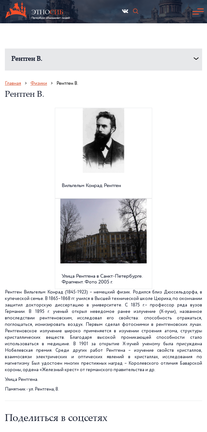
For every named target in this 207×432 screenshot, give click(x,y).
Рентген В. (26, 59)
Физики (38, 83)
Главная (13, 83)
